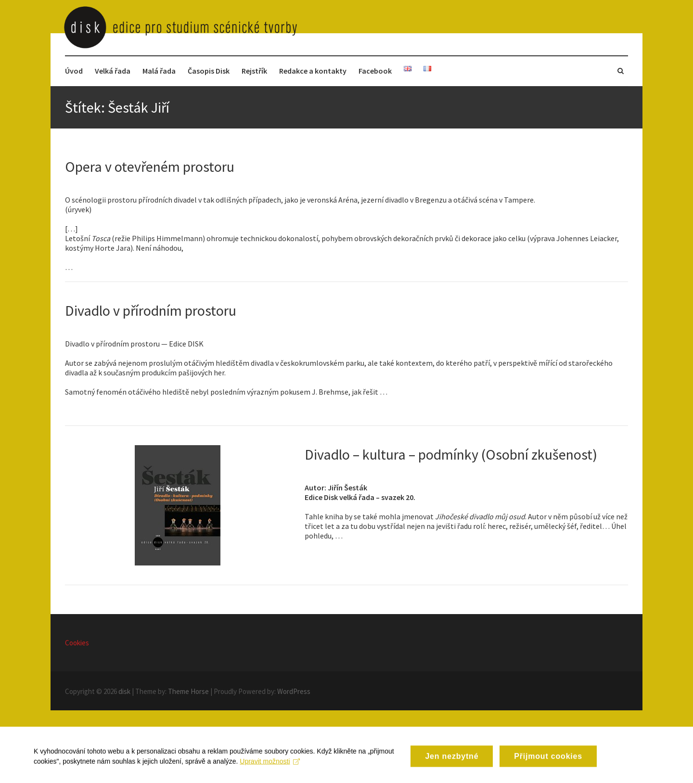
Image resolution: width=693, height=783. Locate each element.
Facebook (375, 71)
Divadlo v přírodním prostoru (150, 310)
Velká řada (112, 71)
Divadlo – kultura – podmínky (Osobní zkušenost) (451, 454)
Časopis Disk (209, 71)
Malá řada (159, 71)
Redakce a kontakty (312, 71)
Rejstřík (254, 71)
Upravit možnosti (270, 766)
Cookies (77, 642)
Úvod (74, 71)
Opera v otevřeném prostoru (149, 166)
